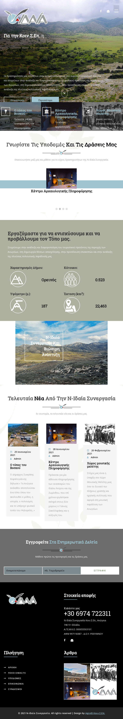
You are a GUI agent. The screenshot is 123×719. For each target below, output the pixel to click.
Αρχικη (10, 667)
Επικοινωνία (17, 100)
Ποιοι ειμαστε (15, 672)
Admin (17, 458)
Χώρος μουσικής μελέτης (98, 464)
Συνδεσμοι (13, 689)
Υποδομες (12, 678)
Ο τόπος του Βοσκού (57, 209)
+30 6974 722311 (87, 613)
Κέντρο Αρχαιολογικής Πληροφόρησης (59, 465)
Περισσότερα (45, 100)
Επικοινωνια (14, 683)
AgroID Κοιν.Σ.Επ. (95, 713)
